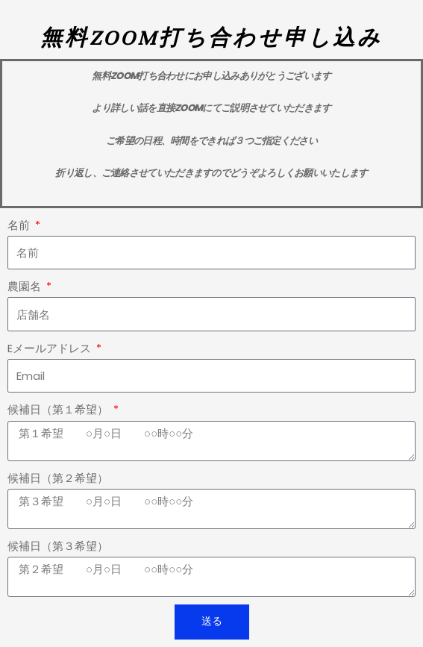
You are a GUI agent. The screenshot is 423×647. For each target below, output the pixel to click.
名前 (20, 225)
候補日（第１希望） (59, 409)
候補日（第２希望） (57, 478)
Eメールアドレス (50, 348)
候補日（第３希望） (57, 546)
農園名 (25, 286)
